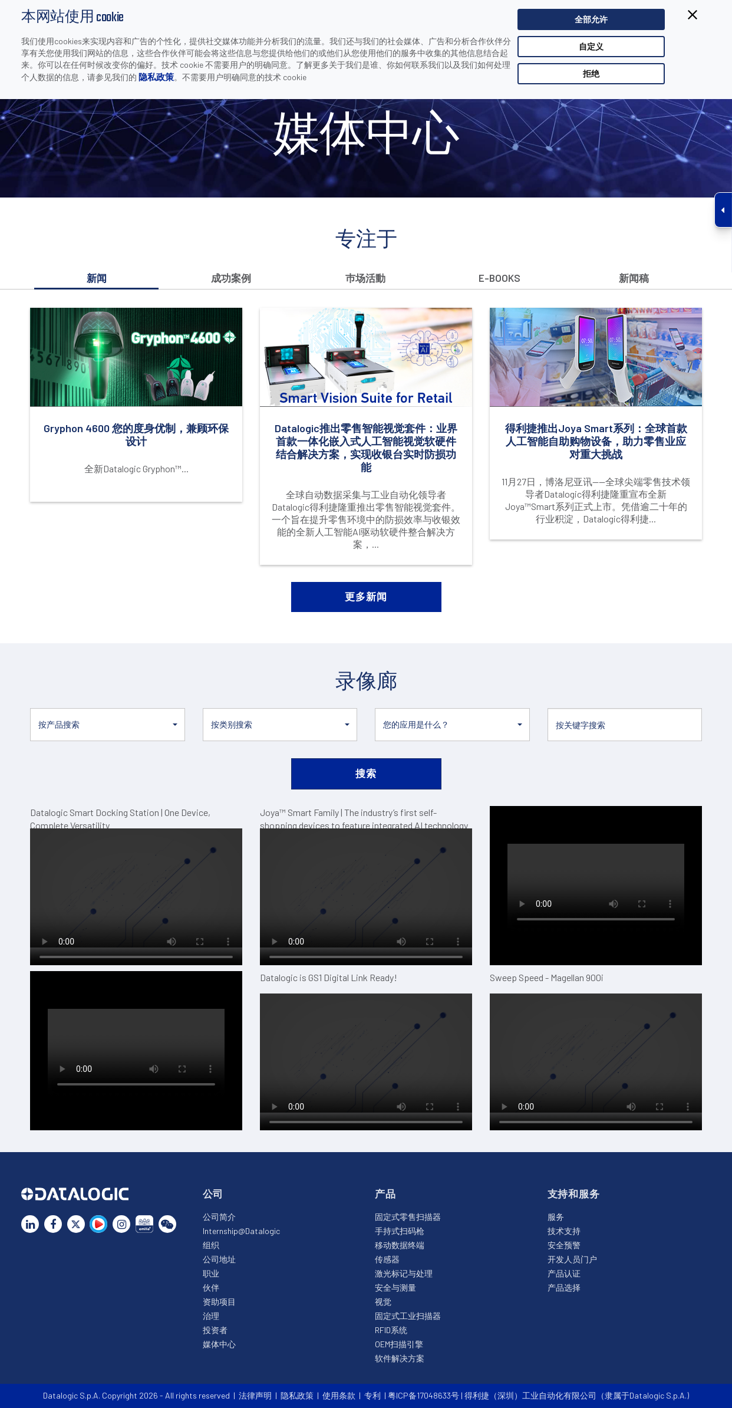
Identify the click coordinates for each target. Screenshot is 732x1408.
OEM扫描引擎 (399, 1344)
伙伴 (211, 1287)
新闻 (97, 278)
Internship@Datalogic (241, 1231)
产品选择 (564, 1287)
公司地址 (219, 1259)
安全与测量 (395, 1287)
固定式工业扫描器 (408, 1316)
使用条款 (338, 1395)
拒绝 (591, 73)
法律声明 (255, 1395)
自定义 (591, 46)
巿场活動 (365, 278)
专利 (372, 1395)
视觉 (383, 1302)
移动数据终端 (399, 1245)
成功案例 (231, 278)
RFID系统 (391, 1330)
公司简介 (219, 1217)
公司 (213, 1193)
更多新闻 (366, 596)
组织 (211, 1245)
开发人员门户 (572, 1259)
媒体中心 (219, 1344)
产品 (385, 1193)
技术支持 (564, 1231)
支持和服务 (574, 1193)
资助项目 (219, 1302)
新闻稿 (634, 278)
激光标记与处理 (404, 1273)
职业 (211, 1273)
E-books (499, 278)
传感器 (387, 1259)
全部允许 (591, 19)
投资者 (215, 1330)
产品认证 (564, 1273)
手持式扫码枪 (399, 1231)
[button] (107, 724)
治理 (211, 1316)
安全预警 (564, 1245)
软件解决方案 (399, 1358)
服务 (556, 1217)
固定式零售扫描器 (408, 1217)
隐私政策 (156, 76)
